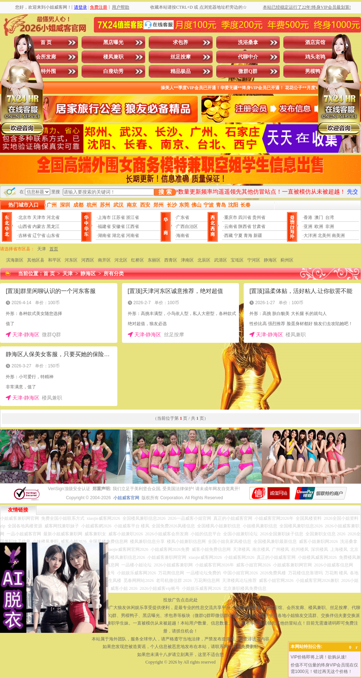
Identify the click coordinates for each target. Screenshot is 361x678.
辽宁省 (38, 235)
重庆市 (230, 217)
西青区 (170, 260)
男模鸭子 (315, 71)
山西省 (24, 226)
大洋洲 (310, 235)
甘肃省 (258, 226)
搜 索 (164, 192)
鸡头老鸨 (315, 57)
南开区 (104, 260)
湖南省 (104, 235)
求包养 (180, 42)
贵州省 (258, 217)
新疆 (257, 235)
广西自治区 (187, 226)
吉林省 (24, 235)
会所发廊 (46, 57)
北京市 (24, 217)
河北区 (120, 260)
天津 (41, 248)
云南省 (230, 226)
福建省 (104, 226)
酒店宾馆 (315, 42)
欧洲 (318, 226)
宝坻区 (237, 260)
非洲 (329, 226)
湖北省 (118, 235)
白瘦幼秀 (113, 71)
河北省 (53, 217)
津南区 (187, 260)
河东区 (71, 260)
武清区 (220, 260)
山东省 (53, 235)
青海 (248, 235)
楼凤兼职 (113, 57)
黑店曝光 (113, 42)
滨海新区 (14, 260)
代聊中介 (248, 57)
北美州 (324, 235)
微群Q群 (247, 71)
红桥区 (137, 260)
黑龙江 (53, 226)
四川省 (244, 217)
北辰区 (203, 260)
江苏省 (118, 217)
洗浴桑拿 (248, 42)
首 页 (46, 42)
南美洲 (338, 235)
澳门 (318, 217)
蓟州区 (286, 260)
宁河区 (253, 260)
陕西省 (244, 226)
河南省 (132, 235)
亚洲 (308, 226)
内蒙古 (38, 226)
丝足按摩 (180, 57)
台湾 (329, 217)
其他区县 (35, 260)
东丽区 (154, 260)
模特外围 (46, 71)
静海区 (270, 260)
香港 (308, 217)
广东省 (182, 217)
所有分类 (114, 273)
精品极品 (180, 71)
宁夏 (238, 235)
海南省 (182, 235)
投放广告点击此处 (180, 600)
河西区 (87, 260)
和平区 (54, 260)
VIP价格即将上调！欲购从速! (319, 657)
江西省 (132, 226)
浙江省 (132, 217)
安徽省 (118, 226)
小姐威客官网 (126, 497)
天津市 (38, 217)
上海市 (104, 217)
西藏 (228, 235)
